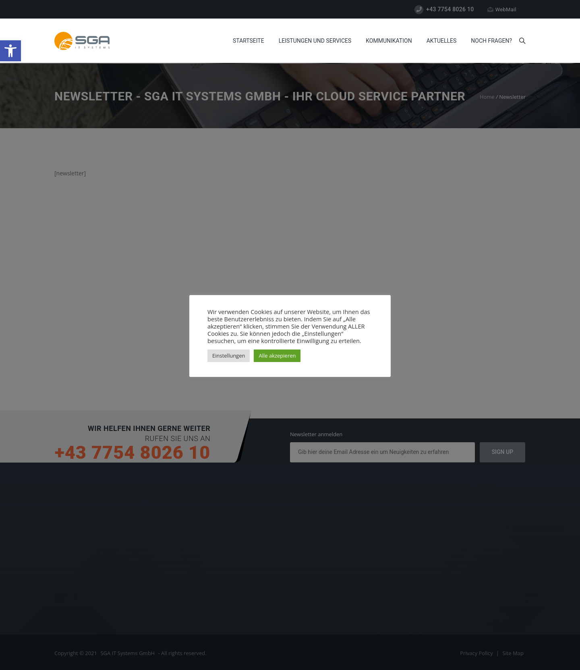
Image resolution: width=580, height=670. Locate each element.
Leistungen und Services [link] (315, 40)
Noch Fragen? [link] (491, 40)
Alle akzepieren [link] (277, 355)
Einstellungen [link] (228, 355)
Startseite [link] (248, 40)
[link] (10, 50)
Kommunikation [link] (389, 40)
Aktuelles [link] (442, 40)
